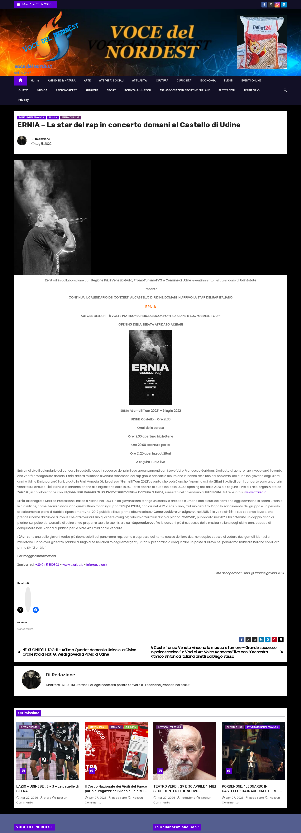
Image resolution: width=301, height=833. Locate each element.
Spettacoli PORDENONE (169, 727)
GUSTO (23, 90)
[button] (285, 90)
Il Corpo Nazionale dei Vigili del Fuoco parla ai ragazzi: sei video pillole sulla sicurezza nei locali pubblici (116, 791)
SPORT (111, 90)
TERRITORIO (252, 90)
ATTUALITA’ (139, 80)
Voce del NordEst (33, 66)
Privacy (23, 100)
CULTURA (162, 80)
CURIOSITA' (131, 727)
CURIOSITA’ (184, 80)
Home (35, 80)
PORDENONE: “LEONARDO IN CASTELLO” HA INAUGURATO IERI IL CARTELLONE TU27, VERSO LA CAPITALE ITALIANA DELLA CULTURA (252, 793)
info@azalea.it (97, 564)
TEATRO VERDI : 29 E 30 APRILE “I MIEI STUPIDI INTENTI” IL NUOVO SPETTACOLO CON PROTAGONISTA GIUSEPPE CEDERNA (184, 793)
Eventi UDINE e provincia (31, 117)
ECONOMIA (208, 80)
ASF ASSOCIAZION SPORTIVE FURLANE (185, 90)
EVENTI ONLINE (251, 80)
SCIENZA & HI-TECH (137, 90)
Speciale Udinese (29, 727)
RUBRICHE (92, 90)
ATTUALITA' (116, 727)
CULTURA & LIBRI (234, 727)
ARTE (87, 80)
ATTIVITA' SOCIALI (98, 727)
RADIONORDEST (66, 90)
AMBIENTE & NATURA (62, 80)
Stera (46, 798)
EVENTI (228, 80)
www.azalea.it (255, 492)
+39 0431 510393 (47, 564)
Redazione (42, 139)
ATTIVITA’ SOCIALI (111, 80)
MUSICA (42, 90)
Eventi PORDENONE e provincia (262, 727)
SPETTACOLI (226, 90)
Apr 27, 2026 (30, 798)
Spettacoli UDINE (70, 117)
